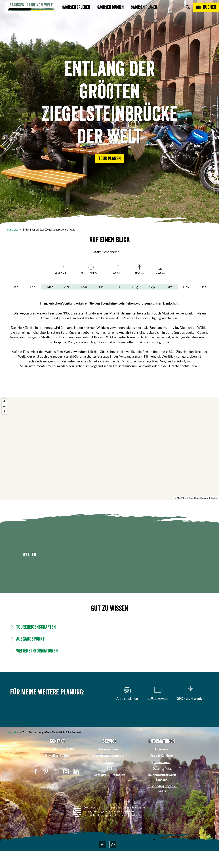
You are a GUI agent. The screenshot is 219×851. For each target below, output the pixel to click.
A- (103, 844)
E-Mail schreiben (57, 755)
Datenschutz (161, 768)
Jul (118, 287)
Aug (135, 287)
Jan (15, 287)
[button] (109, 158)
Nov (186, 287)
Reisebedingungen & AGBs (162, 788)
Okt (169, 287)
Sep (152, 287)
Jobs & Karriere (161, 755)
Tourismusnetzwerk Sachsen (161, 777)
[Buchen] (206, 7)
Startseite (12, 229)
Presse (109, 762)
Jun (101, 287)
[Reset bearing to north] (4, 411)
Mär (50, 287)
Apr (67, 287)
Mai (84, 287)
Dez (203, 287)
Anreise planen (109, 749)
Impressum (162, 762)
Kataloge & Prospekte (109, 775)
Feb (32, 287)
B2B (109, 768)
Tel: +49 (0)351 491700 (57, 749)
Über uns (161, 749)
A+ (113, 844)
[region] (109, 448)
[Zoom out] (4, 406)
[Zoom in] (4, 401)
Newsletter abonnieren (109, 755)
